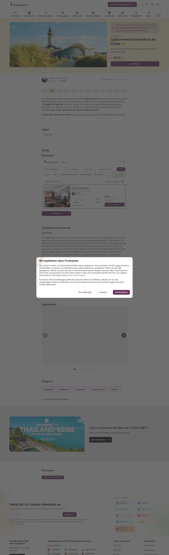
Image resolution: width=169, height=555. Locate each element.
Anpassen (103, 292)
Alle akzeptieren (121, 292)
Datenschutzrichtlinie (76, 275)
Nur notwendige (85, 292)
